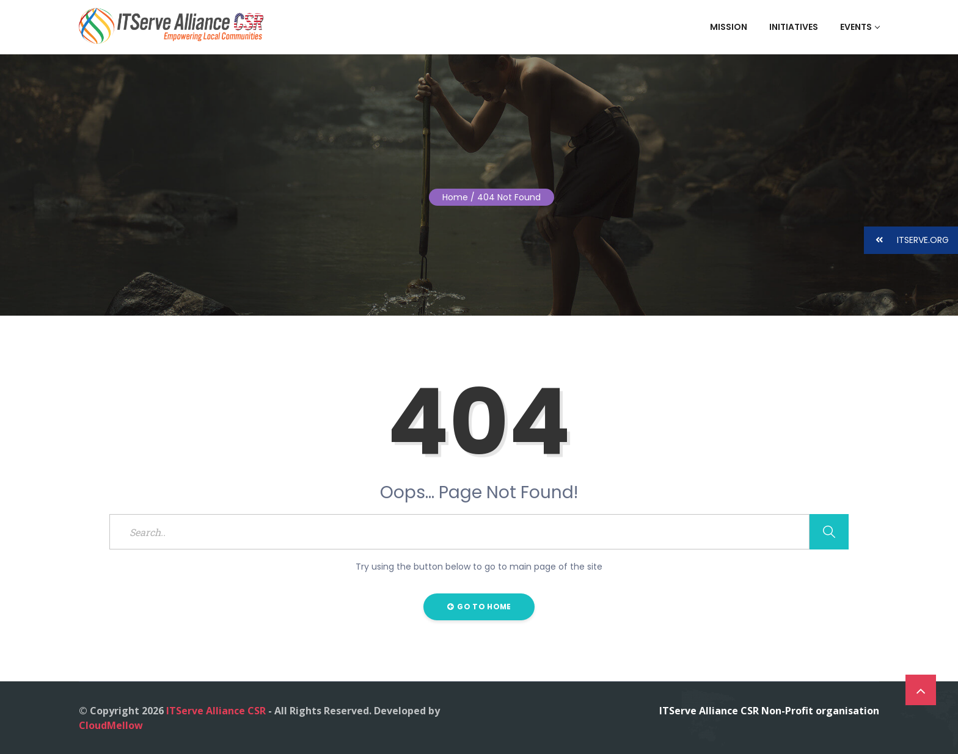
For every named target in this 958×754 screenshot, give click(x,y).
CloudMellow (111, 725)
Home (455, 197)
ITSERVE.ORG (906, 240)
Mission (728, 27)
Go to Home (479, 606)
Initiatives (793, 27)
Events (859, 27)
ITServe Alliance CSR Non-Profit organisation (769, 710)
